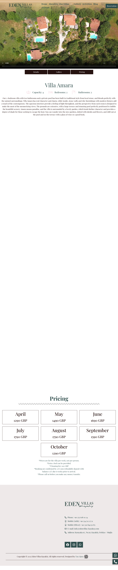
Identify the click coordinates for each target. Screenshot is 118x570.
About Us (53, 4)
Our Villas (65, 4)
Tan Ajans (79, 556)
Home (44, 4)
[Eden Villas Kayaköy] (33, 525)
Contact (45, 8)
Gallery (77, 4)
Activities (87, 4)
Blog (95, 4)
